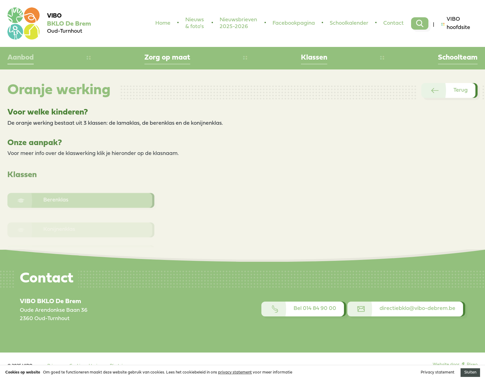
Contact (393, 23)
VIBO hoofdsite (455, 23)
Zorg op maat (167, 57)
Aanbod (20, 57)
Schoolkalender (349, 23)
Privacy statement (437, 372)
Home (162, 23)
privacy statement (235, 372)
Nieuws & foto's (194, 23)
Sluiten (470, 372)
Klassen (314, 57)
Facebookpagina (294, 23)
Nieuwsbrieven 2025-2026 (238, 23)
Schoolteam (458, 57)
